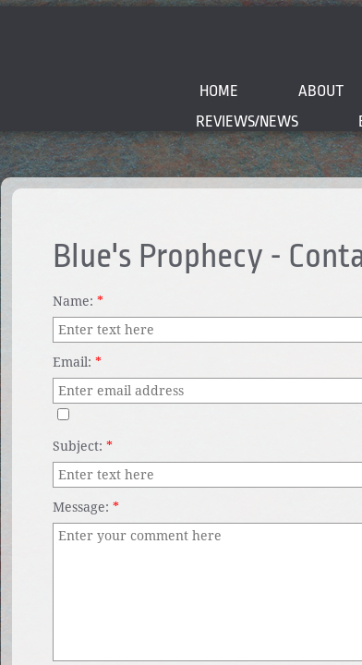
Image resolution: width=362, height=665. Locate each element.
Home (218, 91)
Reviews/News (247, 121)
